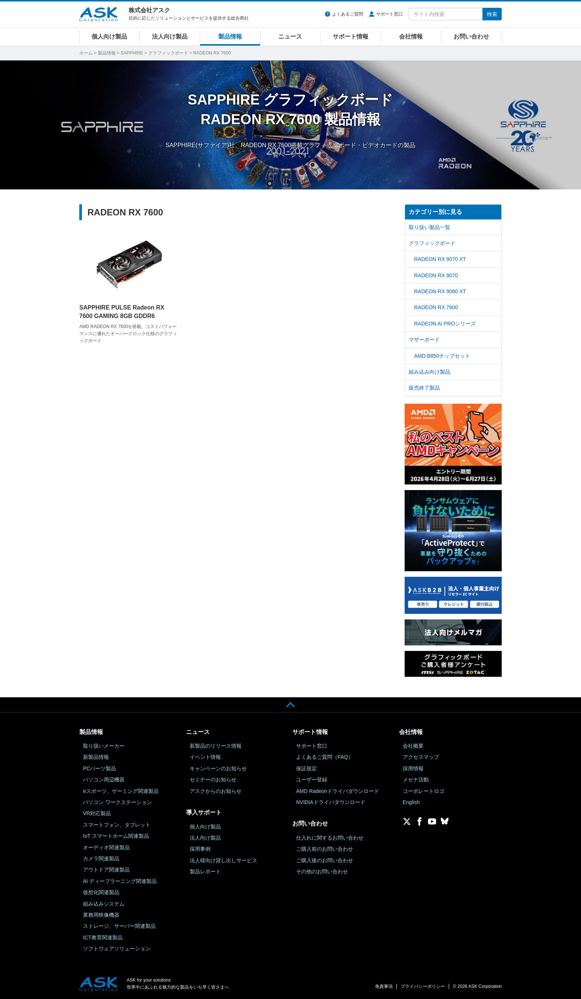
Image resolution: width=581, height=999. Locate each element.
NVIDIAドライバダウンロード (330, 802)
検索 (492, 14)
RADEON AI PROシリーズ (445, 324)
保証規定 (306, 768)
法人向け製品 (169, 36)
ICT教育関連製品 (103, 937)
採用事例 (200, 849)
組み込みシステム (103, 904)
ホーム (86, 53)
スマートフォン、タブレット (116, 825)
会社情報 (411, 36)
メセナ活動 (416, 780)
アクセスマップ (421, 757)
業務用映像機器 (101, 915)
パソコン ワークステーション (117, 802)
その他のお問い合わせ (322, 871)
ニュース (290, 36)
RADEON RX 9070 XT (440, 259)
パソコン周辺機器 (103, 780)
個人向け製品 (109, 36)
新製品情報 (96, 757)
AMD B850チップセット (442, 356)
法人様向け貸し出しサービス (223, 860)
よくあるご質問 (347, 14)
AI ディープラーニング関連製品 (120, 881)
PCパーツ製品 (99, 768)
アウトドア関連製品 (106, 870)
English (411, 802)
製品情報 (230, 36)
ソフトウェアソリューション (116, 949)
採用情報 (413, 768)
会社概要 (413, 746)
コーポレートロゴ (423, 791)
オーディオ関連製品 (106, 847)
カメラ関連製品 (101, 858)
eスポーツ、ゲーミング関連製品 (121, 791)
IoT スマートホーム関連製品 (116, 836)
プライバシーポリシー (423, 986)
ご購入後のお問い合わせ (324, 860)
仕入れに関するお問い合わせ (329, 838)
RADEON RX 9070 (436, 275)
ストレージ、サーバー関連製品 (119, 926)
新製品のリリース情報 (216, 746)
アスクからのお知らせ (216, 791)
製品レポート (205, 871)
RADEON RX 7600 (436, 307)
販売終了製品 (424, 388)
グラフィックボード (168, 53)
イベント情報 (205, 757)
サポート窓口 (389, 14)
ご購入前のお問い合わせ (324, 849)
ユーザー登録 (311, 780)
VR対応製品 (97, 813)
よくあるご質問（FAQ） (324, 757)
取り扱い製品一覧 (429, 227)
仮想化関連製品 (101, 892)
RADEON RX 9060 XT (440, 291)
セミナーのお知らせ (213, 780)
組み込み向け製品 (429, 372)
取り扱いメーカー (103, 746)
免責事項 (384, 986)
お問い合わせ (471, 36)
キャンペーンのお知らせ (218, 768)
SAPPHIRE (131, 53)
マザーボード (424, 340)
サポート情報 (350, 36)
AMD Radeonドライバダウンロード (337, 791)
